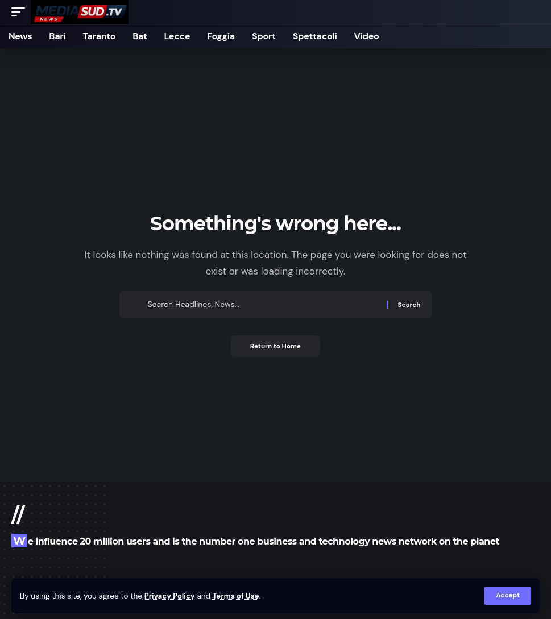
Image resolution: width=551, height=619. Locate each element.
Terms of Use (238, 595)
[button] (507, 596)
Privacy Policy (170, 595)
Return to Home (276, 346)
